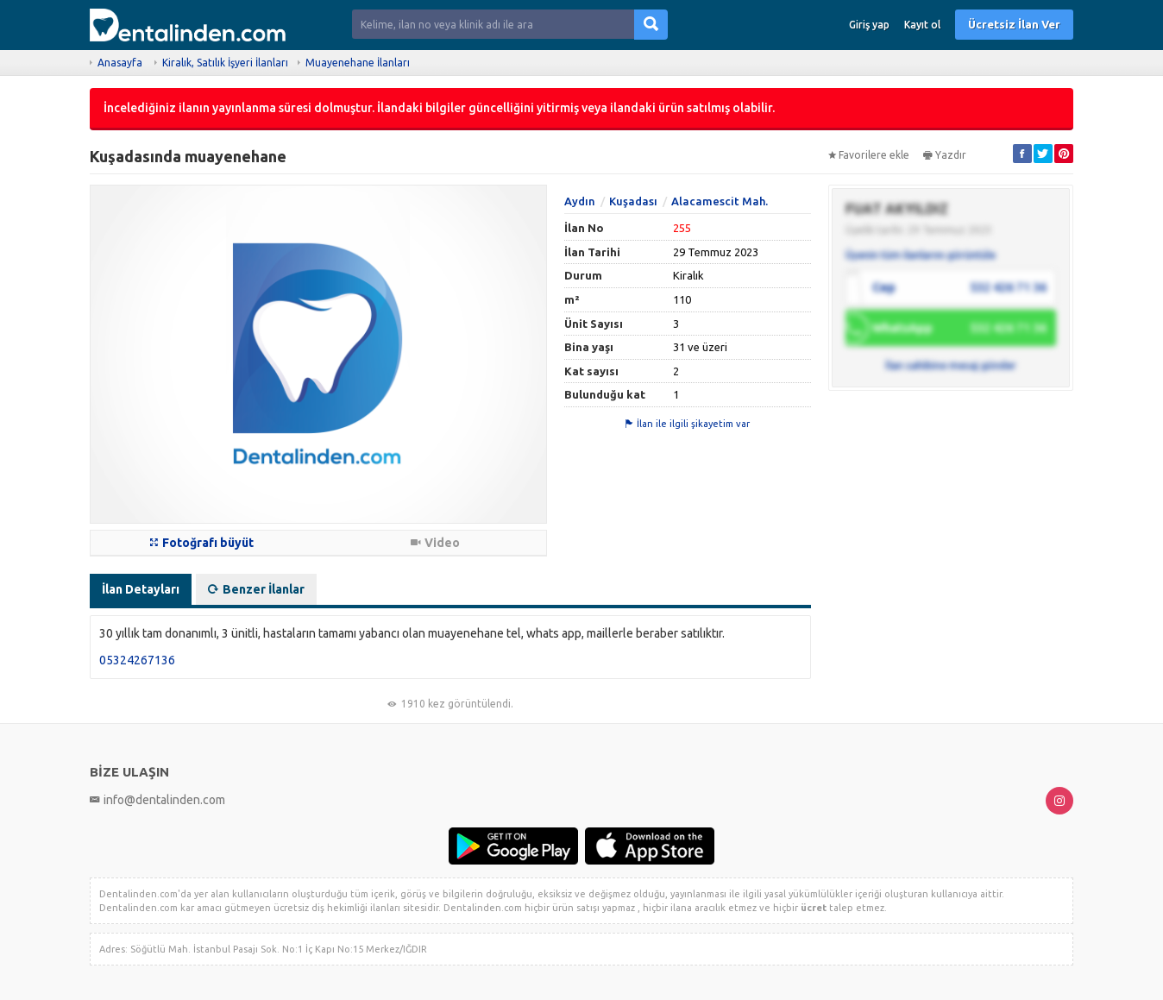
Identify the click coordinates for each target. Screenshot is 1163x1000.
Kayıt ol (922, 24)
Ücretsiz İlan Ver (1014, 24)
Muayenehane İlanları (357, 62)
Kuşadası (633, 201)
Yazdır (944, 154)
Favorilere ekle (868, 154)
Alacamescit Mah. (719, 201)
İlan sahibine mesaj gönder (950, 365)
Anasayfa (119, 62)
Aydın (579, 201)
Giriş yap (869, 24)
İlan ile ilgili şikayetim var (688, 423)
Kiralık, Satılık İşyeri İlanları (225, 62)
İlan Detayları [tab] (140, 589)
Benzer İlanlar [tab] (256, 589)
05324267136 (137, 660)
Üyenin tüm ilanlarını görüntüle (921, 255)
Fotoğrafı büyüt (202, 543)
